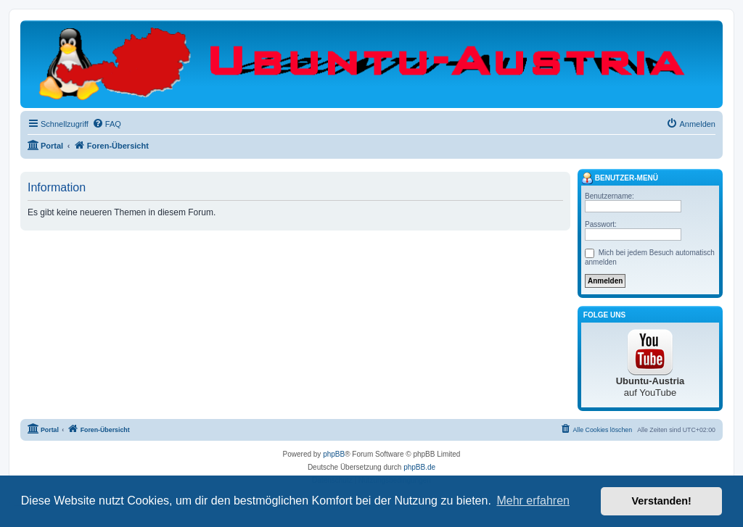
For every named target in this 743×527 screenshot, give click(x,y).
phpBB (334, 454)
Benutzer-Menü (619, 178)
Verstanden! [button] (661, 501)
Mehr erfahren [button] (533, 500)
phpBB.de (419, 467)
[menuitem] (106, 124)
